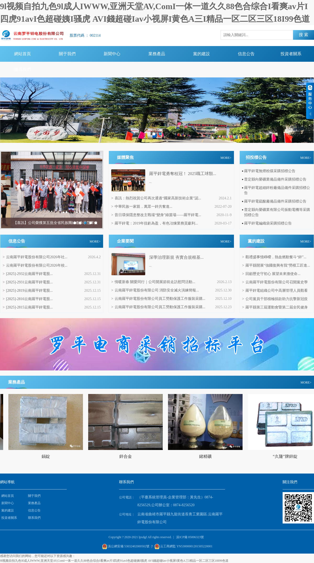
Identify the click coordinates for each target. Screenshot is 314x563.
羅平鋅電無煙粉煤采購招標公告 (269, 171)
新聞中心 (112, 54)
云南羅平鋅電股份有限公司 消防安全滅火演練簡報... (155, 290)
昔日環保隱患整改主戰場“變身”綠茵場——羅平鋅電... (156, 215)
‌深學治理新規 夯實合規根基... (176, 257)
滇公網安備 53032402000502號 (128, 546)
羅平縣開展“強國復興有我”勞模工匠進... (276, 265)
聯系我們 (22, 69)
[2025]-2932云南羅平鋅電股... (28, 274)
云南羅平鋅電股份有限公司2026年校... (35, 265)
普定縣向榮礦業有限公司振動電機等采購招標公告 (277, 212)
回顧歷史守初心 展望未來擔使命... (271, 274)
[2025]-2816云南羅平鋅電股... (28, 299)
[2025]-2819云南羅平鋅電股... (28, 290)
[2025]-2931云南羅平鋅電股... (28, 282)
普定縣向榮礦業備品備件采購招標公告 (275, 179)
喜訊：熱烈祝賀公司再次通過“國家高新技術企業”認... (156, 198)
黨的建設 (201, 54)
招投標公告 (256, 157)
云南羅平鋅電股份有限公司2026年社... (35, 257)
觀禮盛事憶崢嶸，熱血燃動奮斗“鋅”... (274, 257)
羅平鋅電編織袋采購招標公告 (268, 223)
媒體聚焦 (125, 157)
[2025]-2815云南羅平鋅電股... (28, 307)
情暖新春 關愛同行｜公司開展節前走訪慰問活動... (153, 282)
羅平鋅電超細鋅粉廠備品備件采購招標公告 (277, 190)
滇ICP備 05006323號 (190, 537)
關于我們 (67, 54)
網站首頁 (22, 54)
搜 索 (303, 34)
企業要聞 (125, 241)
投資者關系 (291, 54)
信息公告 (246, 54)
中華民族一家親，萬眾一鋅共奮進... (141, 207)
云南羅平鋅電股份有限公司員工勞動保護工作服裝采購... (158, 299)
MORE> (226, 158)
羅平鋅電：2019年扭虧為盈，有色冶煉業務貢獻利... (154, 223)
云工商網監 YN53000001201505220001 (186, 546)
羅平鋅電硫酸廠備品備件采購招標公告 (275, 201)
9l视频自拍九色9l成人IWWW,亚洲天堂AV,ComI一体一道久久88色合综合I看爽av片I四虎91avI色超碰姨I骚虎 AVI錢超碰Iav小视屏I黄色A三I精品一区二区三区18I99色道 (114, 560)
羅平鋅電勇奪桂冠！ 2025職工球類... (182, 173)
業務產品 (156, 54)
